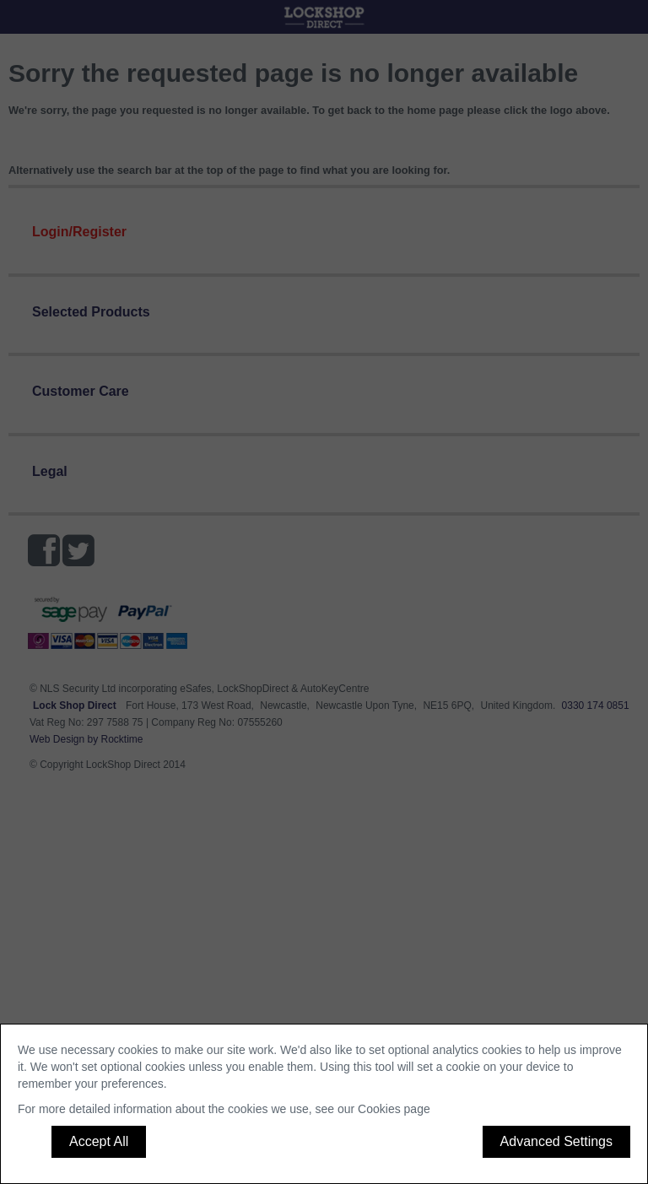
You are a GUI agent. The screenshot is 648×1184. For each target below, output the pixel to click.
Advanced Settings (556, 1141)
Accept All (98, 1141)
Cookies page (394, 1109)
